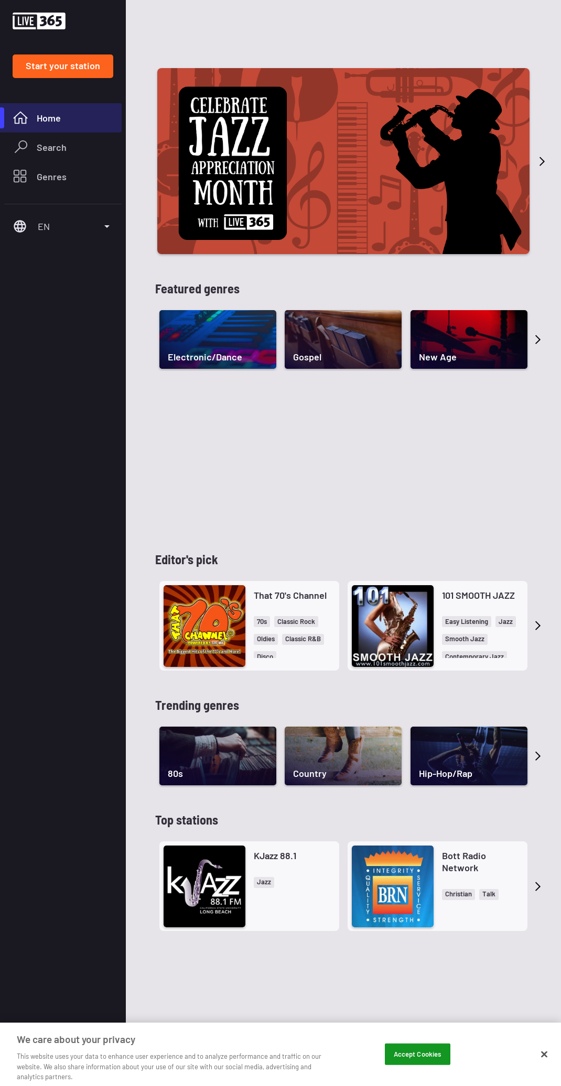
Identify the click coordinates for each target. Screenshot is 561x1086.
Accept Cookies (417, 1073)
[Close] (544, 1073)
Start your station (63, 65)
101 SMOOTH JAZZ (478, 595)
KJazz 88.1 (275, 855)
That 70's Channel (290, 595)
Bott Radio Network (464, 861)
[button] (262, 621)
